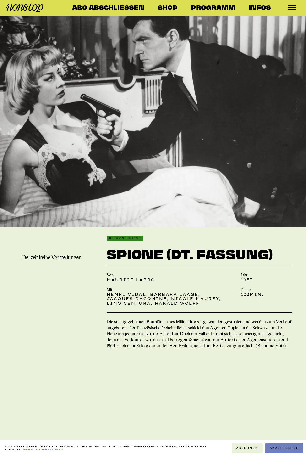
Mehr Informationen (43, 449)
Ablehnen (247, 448)
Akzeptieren (284, 448)
